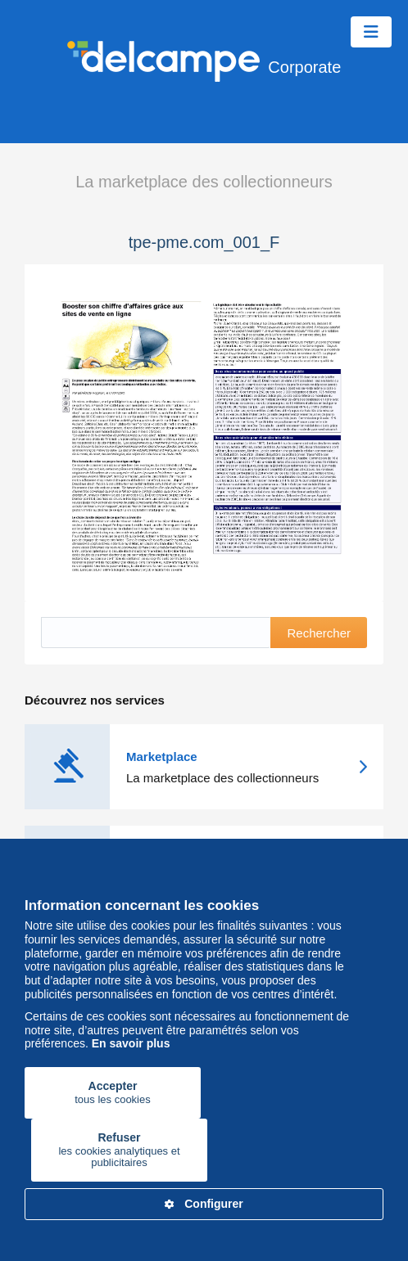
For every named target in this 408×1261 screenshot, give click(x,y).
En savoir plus (131, 1043)
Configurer (204, 1203)
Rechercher (319, 633)
